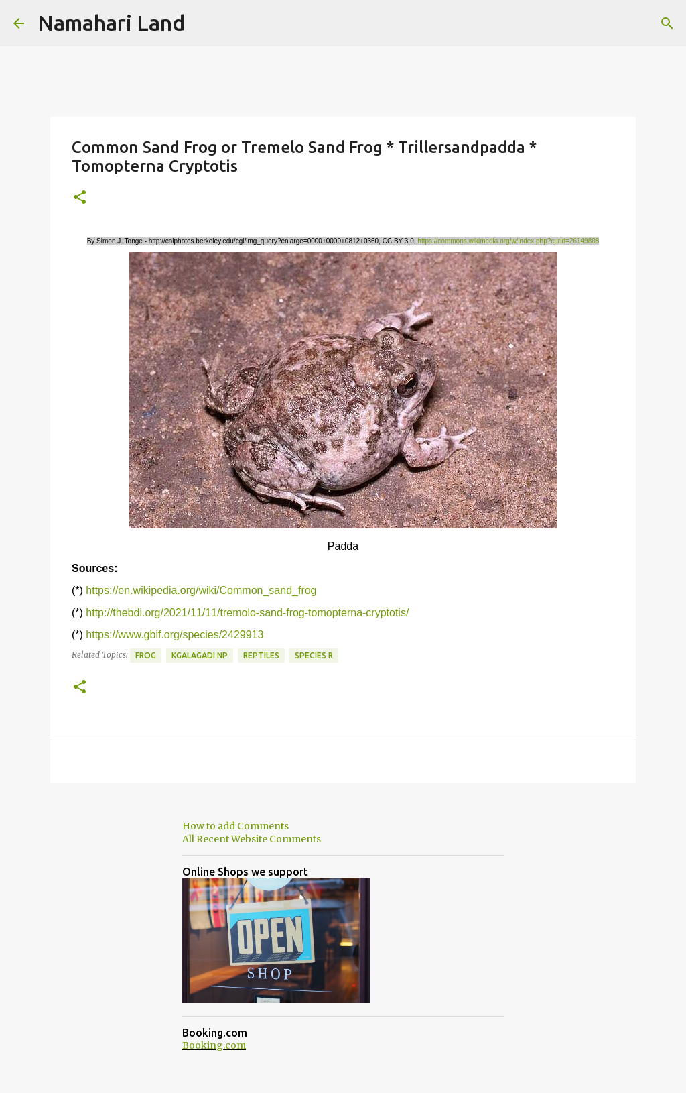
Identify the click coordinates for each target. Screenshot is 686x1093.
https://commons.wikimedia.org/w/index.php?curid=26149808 (508, 241)
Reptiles (261, 655)
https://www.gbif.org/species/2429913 (174, 634)
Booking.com (214, 1045)
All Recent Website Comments (251, 839)
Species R (314, 655)
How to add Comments (235, 826)
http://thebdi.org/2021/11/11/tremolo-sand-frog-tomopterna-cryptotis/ (247, 612)
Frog (145, 655)
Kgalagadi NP (200, 655)
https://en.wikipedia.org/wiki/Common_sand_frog (201, 590)
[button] (80, 198)
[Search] (667, 23)
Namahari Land (111, 23)
